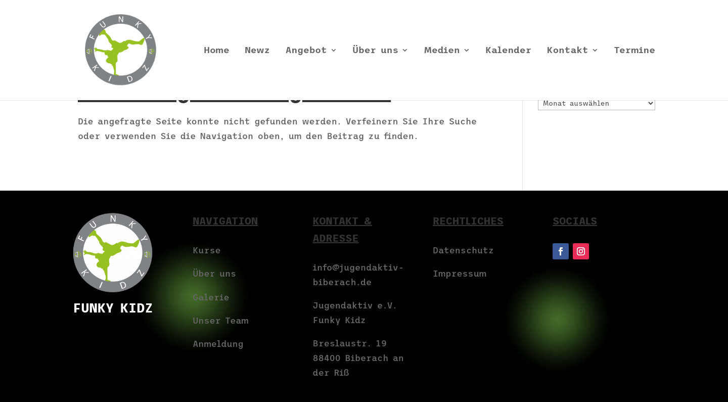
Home (216, 51)
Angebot (306, 51)
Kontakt (567, 51)
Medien (442, 51)
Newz (257, 51)
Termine (634, 51)
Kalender (508, 51)
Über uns (375, 51)
